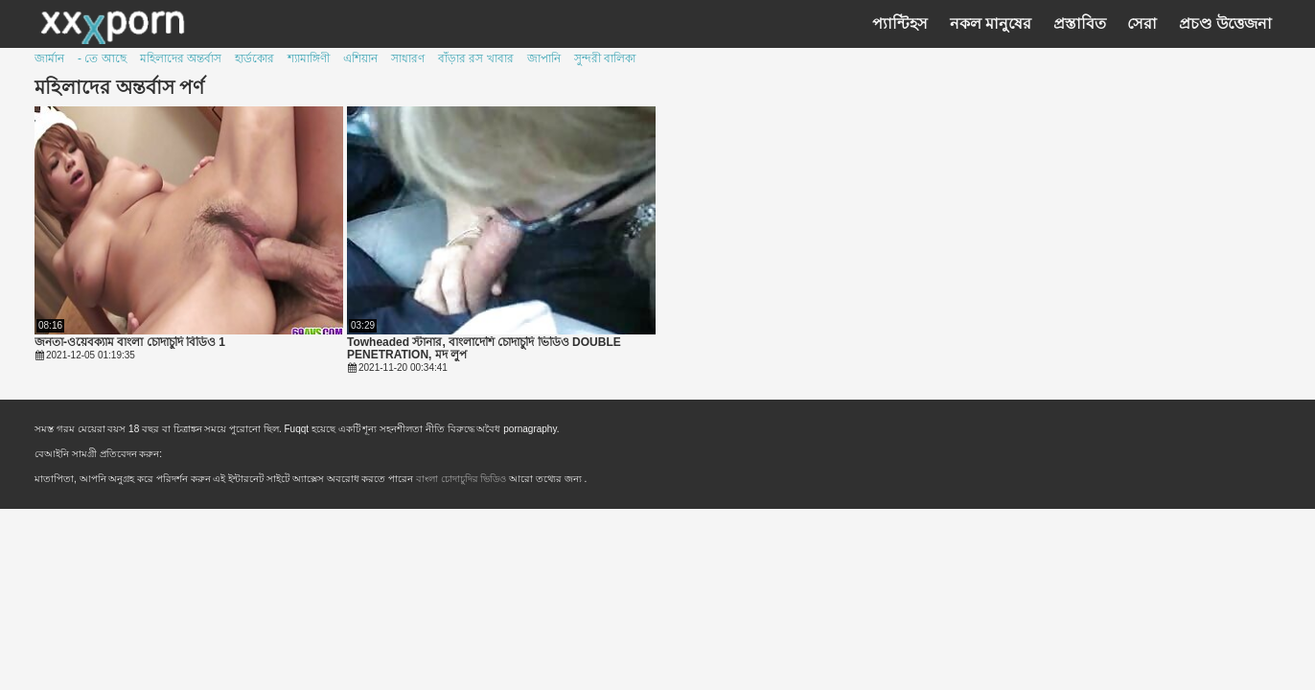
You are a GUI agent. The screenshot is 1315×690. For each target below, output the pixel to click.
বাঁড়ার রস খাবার (476, 58)
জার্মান (49, 58)
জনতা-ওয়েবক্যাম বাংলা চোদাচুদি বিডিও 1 (130, 342)
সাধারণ (408, 58)
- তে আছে (102, 58)
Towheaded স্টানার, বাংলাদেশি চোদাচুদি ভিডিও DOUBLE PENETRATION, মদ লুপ (484, 348)
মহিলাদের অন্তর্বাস (180, 58)
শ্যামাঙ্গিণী (309, 58)
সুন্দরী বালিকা (604, 58)
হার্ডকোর (254, 58)
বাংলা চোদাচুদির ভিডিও (462, 478)
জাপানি (544, 58)
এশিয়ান (360, 58)
